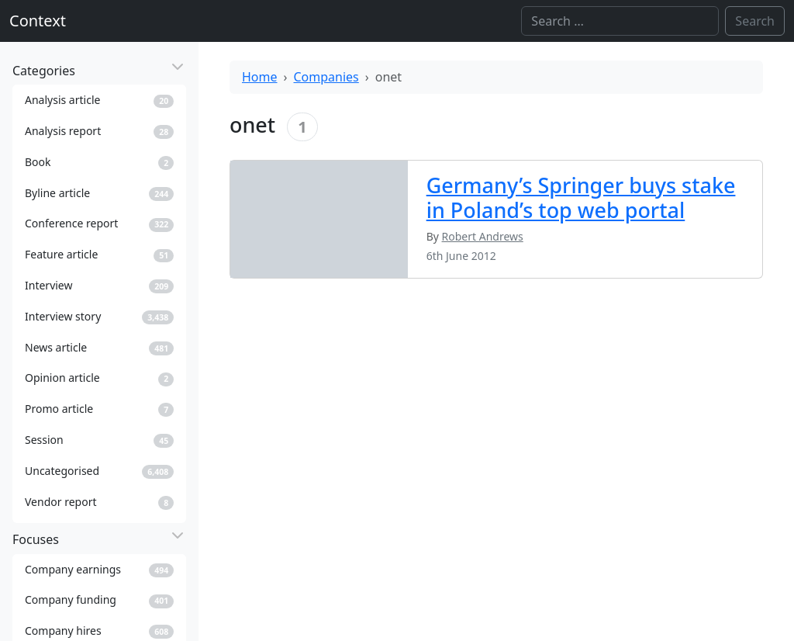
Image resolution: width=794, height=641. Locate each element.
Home (260, 76)
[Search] (620, 21)
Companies (326, 76)
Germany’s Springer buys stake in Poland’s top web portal (581, 197)
